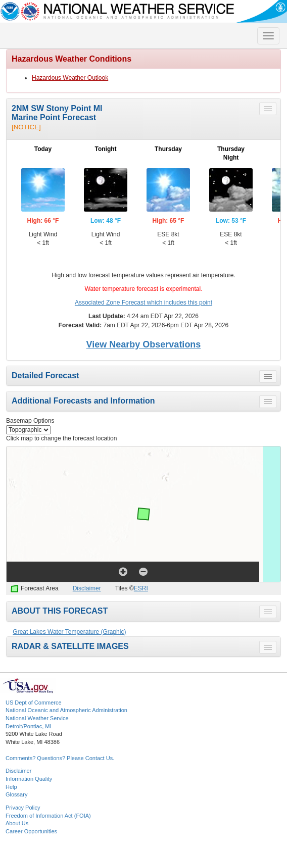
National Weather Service (37, 718)
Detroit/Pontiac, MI (28, 726)
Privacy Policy (23, 808)
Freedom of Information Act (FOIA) (48, 816)
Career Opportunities (31, 831)
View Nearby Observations (143, 344)
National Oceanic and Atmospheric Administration (66, 710)
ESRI (141, 588)
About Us (17, 823)
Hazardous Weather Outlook (70, 77)
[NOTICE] (26, 127)
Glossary (16, 794)
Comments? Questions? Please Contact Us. (60, 758)
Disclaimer (87, 588)
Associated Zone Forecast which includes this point (143, 302)
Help (11, 787)
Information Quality (29, 779)
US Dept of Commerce (34, 702)
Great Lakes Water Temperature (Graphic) (69, 631)
